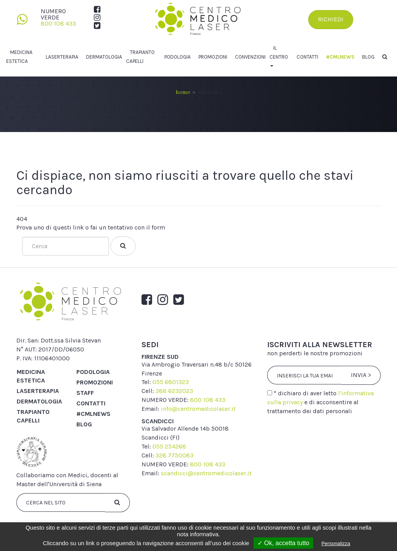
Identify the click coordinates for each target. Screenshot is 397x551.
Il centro (278, 52)
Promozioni (212, 57)
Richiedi (330, 19)
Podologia (177, 57)
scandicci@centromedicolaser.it (206, 473)
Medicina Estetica (31, 376)
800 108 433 (58, 23)
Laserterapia (62, 57)
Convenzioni (250, 57)
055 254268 (169, 446)
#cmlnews (340, 57)
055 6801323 (170, 382)
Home (183, 92)
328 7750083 (174, 455)
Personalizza (335, 543)
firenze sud (160, 356)
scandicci (158, 421)
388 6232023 (174, 391)
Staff (85, 392)
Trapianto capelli (33, 416)
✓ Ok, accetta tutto (283, 543)
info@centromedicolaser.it (198, 408)
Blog (368, 57)
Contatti (307, 57)
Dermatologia (104, 57)
